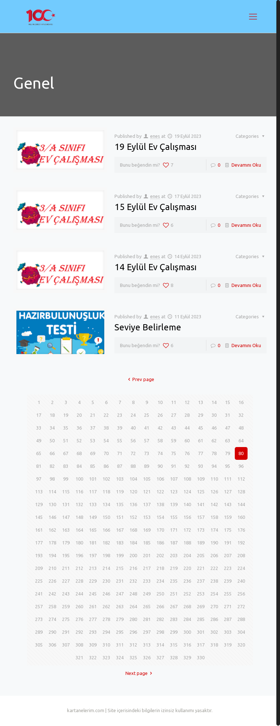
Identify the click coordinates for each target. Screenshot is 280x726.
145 (39, 517)
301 (201, 631)
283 (174, 619)
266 (160, 606)
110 (214, 478)
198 (106, 555)
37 (92, 427)
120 (133, 491)
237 (201, 580)
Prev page (140, 379)
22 (106, 415)
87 (119, 466)
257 (39, 606)
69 (92, 453)
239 (228, 580)
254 (214, 593)
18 (52, 415)
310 (106, 644)
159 (228, 517)
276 (79, 619)
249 (147, 593)
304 (241, 631)
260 (79, 606)
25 (146, 415)
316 (187, 644)
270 (214, 606)
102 (106, 478)
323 (106, 657)
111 (228, 478)
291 (66, 631)
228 (79, 580)
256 (241, 593)
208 (241, 555)
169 (147, 529)
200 (133, 555)
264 (133, 606)
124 (187, 491)
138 (160, 504)
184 (133, 542)
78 (214, 453)
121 (147, 491)
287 (228, 619)
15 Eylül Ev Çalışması (155, 207)
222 (214, 568)
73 (146, 453)
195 (66, 555)
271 (228, 606)
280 (133, 619)
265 (147, 606)
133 (93, 504)
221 (201, 568)
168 (133, 529)
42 (160, 427)
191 (228, 542)
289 (39, 631)
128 (241, 491)
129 (39, 504)
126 (214, 491)
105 (147, 478)
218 (160, 568)
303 (228, 631)
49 (38, 440)
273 (39, 619)
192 (241, 542)
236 (187, 580)
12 (187, 402)
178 (52, 542)
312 (133, 644)
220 (187, 568)
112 (241, 478)
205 (201, 555)
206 (214, 555)
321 (79, 657)
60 (187, 440)
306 (52, 644)
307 (66, 644)
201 (147, 555)
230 (106, 580)
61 (200, 440)
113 (39, 491)
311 (120, 644)
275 (66, 619)
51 (65, 440)
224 (241, 568)
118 (106, 491)
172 (187, 529)
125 (201, 491)
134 (106, 504)
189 (201, 542)
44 (187, 427)
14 (214, 402)
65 (38, 453)
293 (93, 631)
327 (160, 657)
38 (106, 427)
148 (79, 517)
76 (187, 453)
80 (241, 453)
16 (241, 402)
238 (214, 580)
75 (173, 453)
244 (79, 593)
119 (120, 491)
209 (39, 568)
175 (228, 529)
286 (214, 619)
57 (146, 440)
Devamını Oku (246, 164)
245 (93, 593)
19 (65, 415)
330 (201, 657)
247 (120, 593)
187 (174, 542)
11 (173, 402)
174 (214, 529)
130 (52, 504)
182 (106, 542)
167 (120, 529)
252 (187, 593)
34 (52, 427)
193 (39, 555)
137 (147, 504)
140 (187, 504)
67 (65, 453)
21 (92, 415)
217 (147, 568)
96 (241, 466)
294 (106, 631)
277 (93, 619)
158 (214, 517)
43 (173, 427)
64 (241, 440)
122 (160, 491)
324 (120, 657)
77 (200, 453)
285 (201, 619)
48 (241, 427)
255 (228, 593)
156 (187, 517)
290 (52, 631)
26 (160, 415)
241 (39, 593)
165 (93, 529)
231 (120, 580)
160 (241, 517)
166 (106, 529)
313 (147, 644)
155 (174, 517)
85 (92, 466)
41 (146, 427)
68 (79, 453)
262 (106, 606)
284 (187, 619)
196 (79, 555)
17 (38, 415)
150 (106, 517)
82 (52, 466)
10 (160, 402)
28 (187, 415)
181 (93, 542)
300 (187, 631)
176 (241, 529)
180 (79, 542)
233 (147, 580)
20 (79, 415)
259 (66, 606)
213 (93, 568)
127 (228, 491)
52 (79, 440)
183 (120, 542)
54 (106, 440)
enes (155, 136)
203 (174, 555)
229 (93, 580)
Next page (139, 673)
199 (120, 555)
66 (52, 453)
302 (214, 631)
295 (120, 631)
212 (79, 568)
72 (133, 453)
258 (52, 606)
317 (201, 644)
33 (38, 427)
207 (228, 555)
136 (133, 504)
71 (119, 453)
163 (66, 529)
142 (214, 504)
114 (52, 491)
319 (228, 644)
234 (160, 580)
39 (119, 427)
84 (79, 466)
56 (133, 440)
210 (52, 568)
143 (228, 504)
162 (52, 529)
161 (39, 529)
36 (79, 427)
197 (93, 555)
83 (65, 466)
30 (214, 415)
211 (66, 568)
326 (147, 657)
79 (227, 453)
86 (106, 466)
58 (160, 440)
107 (174, 478)
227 (66, 580)
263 (120, 606)
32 (241, 415)
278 (106, 619)
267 (174, 606)
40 (133, 427)
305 (39, 644)
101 (93, 478)
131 (66, 504)
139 (174, 504)
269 (201, 606)
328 (174, 657)
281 (147, 619)
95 (227, 466)
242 (52, 593)
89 (146, 466)
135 (120, 504)
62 (214, 440)
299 (174, 631)
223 (228, 568)
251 (174, 593)
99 (65, 478)
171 (174, 529)
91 (173, 466)
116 (79, 491)
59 (173, 440)
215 (120, 568)
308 (79, 644)
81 (38, 466)
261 (93, 606)
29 (200, 415)
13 (200, 402)
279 (120, 619)
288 (241, 619)
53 (92, 440)
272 (241, 606)
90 (160, 466)
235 (174, 580)
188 (187, 542)
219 (174, 568)
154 (160, 517)
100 (79, 478)
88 (133, 466)
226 (52, 580)
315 (174, 644)
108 (187, 478)
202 (160, 555)
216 (133, 568)
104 (133, 478)
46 (214, 427)
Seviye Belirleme (147, 327)
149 (93, 517)
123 (174, 491)
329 (187, 657)
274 (52, 619)
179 (66, 542)
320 (241, 644)
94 (214, 466)
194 (52, 555)
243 (66, 593)
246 (106, 593)
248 (133, 593)
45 (200, 427)
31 (227, 415)
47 (227, 427)
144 (241, 504)
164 (79, 529)
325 (133, 657)
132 (79, 504)
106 (160, 478)
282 (160, 619)
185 (147, 542)
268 (187, 606)
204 (187, 555)
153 (147, 517)
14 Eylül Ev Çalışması (155, 267)
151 (120, 517)
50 (52, 440)
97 (38, 478)
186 (160, 542)
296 (133, 631)
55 (119, 440)
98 (52, 478)
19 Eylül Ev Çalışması (155, 147)
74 (160, 453)
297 (147, 631)
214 (106, 568)
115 (66, 491)
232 (133, 580)
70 (106, 453)
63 (227, 440)
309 (93, 644)
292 (79, 631)
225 (39, 580)
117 (93, 491)
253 (201, 593)
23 (119, 415)
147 (66, 517)
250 (160, 593)
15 (227, 402)
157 (201, 517)
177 (39, 542)
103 (120, 478)
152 (133, 517)
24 (133, 415)
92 (187, 466)
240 (241, 580)
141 (201, 504)
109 (201, 478)
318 (214, 644)
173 (201, 529)
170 (160, 529)
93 (200, 466)
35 (65, 427)
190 (214, 542)
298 (160, 631)
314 (160, 644)
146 (52, 517)
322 (93, 657)
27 (173, 415)
